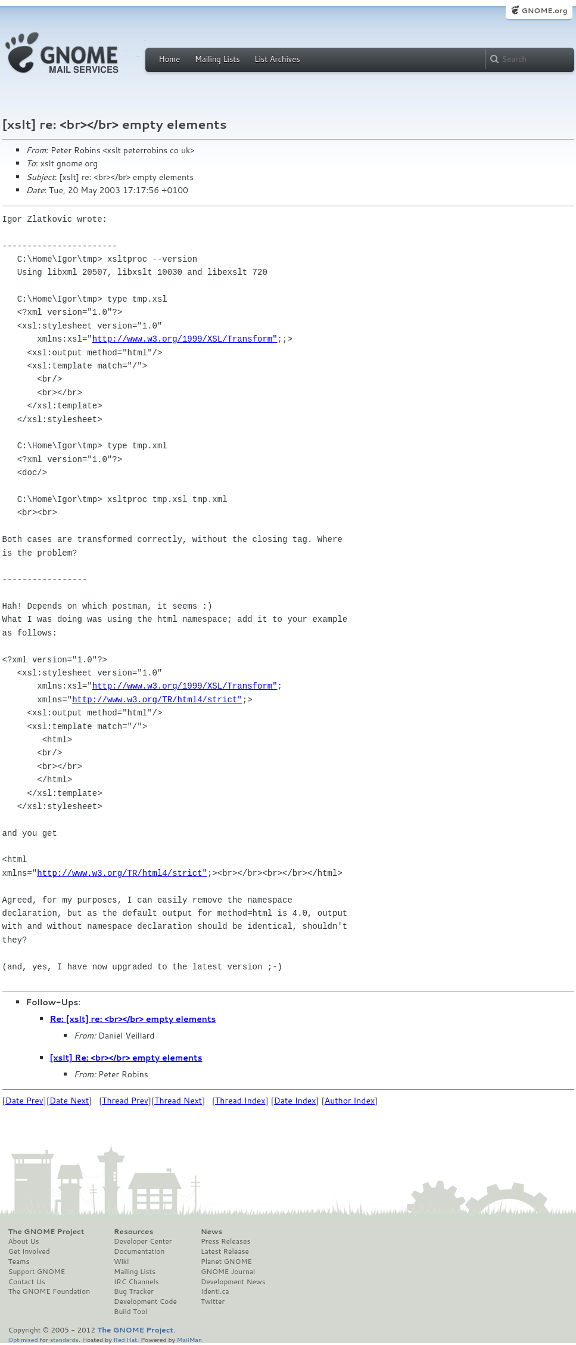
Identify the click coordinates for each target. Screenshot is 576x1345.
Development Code (145, 1301)
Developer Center (143, 1241)
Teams (19, 1261)
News (211, 1231)
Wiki (121, 1261)
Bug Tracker (134, 1291)
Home (169, 59)
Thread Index (240, 1101)
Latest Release (225, 1251)
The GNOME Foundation (49, 1291)
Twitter (213, 1301)
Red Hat (125, 1339)
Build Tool (130, 1311)
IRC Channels (136, 1282)
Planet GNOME (226, 1261)
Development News (233, 1282)
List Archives (277, 59)
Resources (133, 1231)
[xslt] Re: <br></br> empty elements (126, 1058)
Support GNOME (37, 1271)
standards (64, 1339)
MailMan (189, 1339)
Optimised (23, 1339)
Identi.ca (215, 1291)
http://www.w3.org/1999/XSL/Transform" (185, 339)
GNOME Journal (228, 1271)
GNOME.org (544, 10)
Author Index (350, 1101)
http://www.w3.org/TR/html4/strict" (157, 699)
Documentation (139, 1251)
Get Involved (29, 1251)
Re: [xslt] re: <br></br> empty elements (133, 1019)
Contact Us (26, 1282)
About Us (23, 1241)
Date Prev (24, 1101)
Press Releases (225, 1241)
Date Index (295, 1101)
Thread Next (178, 1101)
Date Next (69, 1101)
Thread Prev (125, 1101)
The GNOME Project (46, 1231)
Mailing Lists (217, 59)
